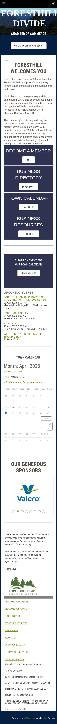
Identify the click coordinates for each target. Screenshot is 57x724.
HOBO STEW (11, 323)
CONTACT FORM (28, 273)
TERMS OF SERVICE (16, 652)
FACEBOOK (11, 630)
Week (6, 376)
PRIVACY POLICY (15, 645)
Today (25, 382)
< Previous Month (12, 382)
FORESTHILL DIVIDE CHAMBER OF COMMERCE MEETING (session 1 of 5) (25, 298)
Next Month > (36, 382)
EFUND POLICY (14, 659)
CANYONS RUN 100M (16, 313)
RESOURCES (28, 234)
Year (22, 376)
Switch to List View (13, 371)
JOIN (28, 160)
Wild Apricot (29, 718)
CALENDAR (29, 207)
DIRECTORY (28, 186)
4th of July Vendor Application (28, 45)
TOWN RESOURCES (16, 623)
